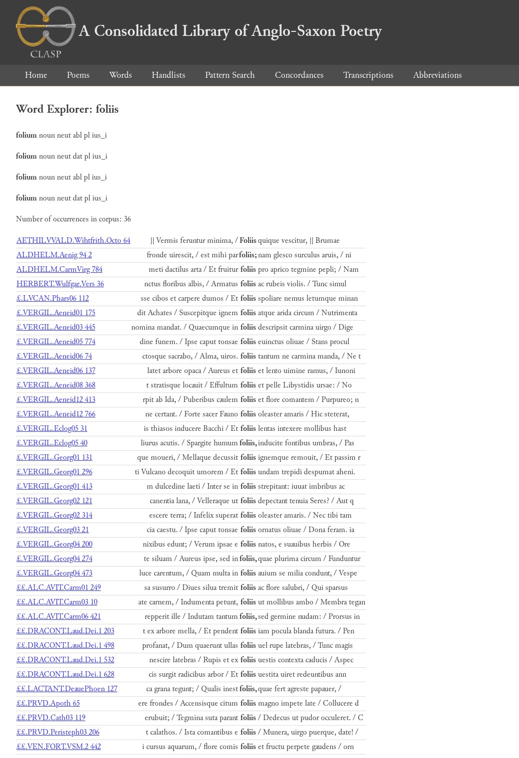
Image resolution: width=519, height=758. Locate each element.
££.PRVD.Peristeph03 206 (57, 732)
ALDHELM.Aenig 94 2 (54, 255)
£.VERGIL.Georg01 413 (54, 486)
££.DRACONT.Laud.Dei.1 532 (65, 660)
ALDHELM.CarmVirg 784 (59, 269)
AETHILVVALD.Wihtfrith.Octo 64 (73, 240)
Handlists (168, 75)
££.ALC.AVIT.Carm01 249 (58, 587)
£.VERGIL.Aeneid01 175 (55, 313)
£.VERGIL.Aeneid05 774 (55, 342)
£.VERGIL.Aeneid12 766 (55, 414)
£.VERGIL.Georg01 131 (54, 457)
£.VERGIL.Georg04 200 (54, 544)
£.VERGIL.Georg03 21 (52, 530)
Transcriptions (368, 75)
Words (120, 75)
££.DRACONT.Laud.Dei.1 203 (65, 631)
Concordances (299, 75)
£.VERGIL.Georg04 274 (54, 559)
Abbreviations (437, 75)
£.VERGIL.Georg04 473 (54, 573)
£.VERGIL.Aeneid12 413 (55, 399)
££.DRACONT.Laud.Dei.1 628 (65, 674)
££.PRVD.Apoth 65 (48, 703)
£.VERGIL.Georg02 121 (54, 501)
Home (36, 75)
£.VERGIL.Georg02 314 (54, 515)
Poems (78, 75)
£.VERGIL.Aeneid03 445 (55, 327)
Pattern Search (230, 75)
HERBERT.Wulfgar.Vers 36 (60, 284)
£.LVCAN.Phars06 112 (52, 298)
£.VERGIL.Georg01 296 (54, 472)
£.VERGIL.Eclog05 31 (51, 428)
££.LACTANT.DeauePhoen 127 (66, 689)
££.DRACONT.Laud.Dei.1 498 (65, 645)
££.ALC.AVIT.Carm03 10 (56, 602)
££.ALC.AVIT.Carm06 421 (58, 616)
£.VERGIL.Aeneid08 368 (55, 385)
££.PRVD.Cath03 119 (50, 718)
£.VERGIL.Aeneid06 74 (54, 356)
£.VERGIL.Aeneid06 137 (55, 371)
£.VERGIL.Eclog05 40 (51, 443)
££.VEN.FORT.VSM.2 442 (58, 747)
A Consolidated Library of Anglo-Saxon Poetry (199, 30)
